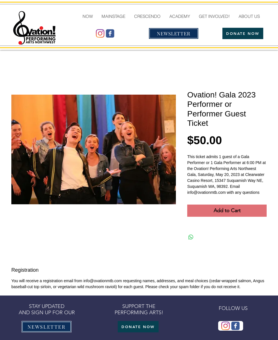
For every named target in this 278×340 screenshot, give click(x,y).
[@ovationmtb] (100, 33)
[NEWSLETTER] (174, 33)
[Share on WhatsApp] (191, 237)
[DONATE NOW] (242, 33)
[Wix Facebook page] (110, 33)
